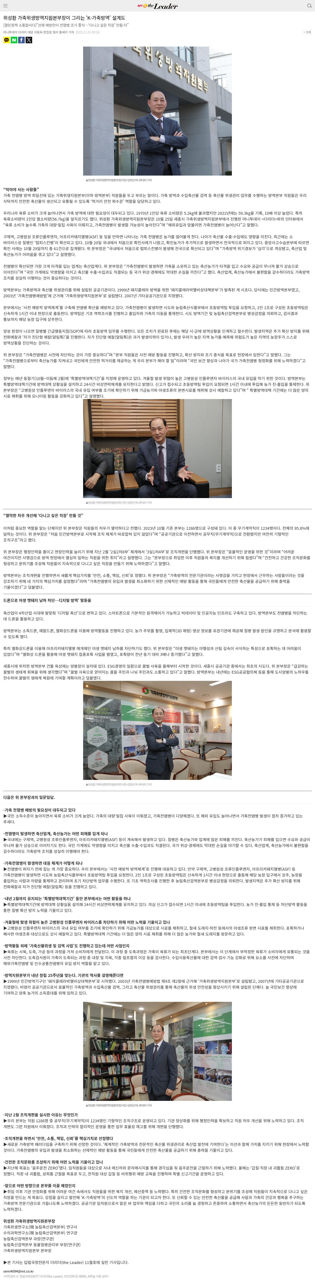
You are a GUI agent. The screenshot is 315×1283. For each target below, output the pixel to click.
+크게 (309, 32)
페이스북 (21, 40)
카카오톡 (6, 40)
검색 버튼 (309, 4)
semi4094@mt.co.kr (18, 1271)
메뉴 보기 (5, 5)
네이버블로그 (14, 40)
